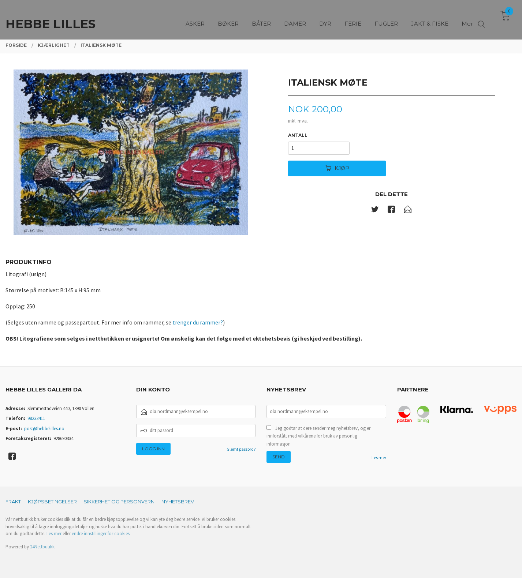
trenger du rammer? (197, 322)
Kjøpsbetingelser (52, 501)
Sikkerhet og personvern (119, 501)
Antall (297, 135)
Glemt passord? (241, 449)
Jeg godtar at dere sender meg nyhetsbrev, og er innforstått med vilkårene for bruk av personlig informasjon (318, 436)
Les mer (379, 457)
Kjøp (337, 168)
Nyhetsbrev (177, 501)
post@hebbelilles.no (44, 428)
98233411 (36, 418)
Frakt (13, 501)
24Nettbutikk (42, 547)
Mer (467, 18)
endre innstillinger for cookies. (101, 533)
